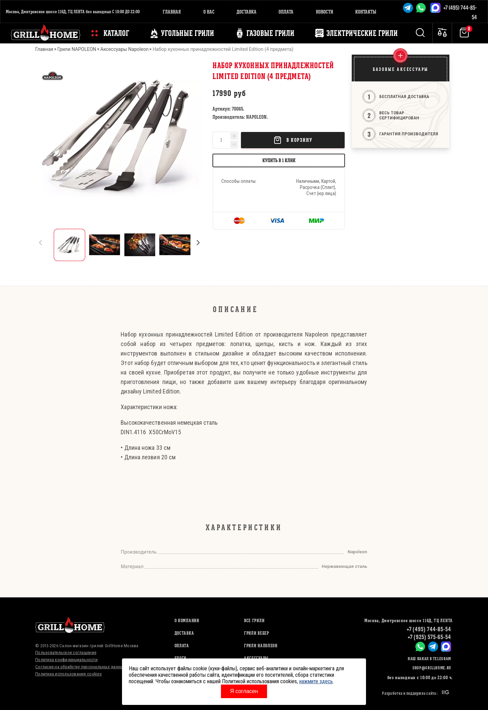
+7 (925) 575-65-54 (429, 637)
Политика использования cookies (68, 673)
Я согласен (244, 691)
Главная (172, 12)
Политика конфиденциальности (66, 659)
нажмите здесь (316, 681)
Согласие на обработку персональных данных (80, 666)
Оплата (286, 12)
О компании (187, 620)
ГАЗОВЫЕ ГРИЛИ (270, 33)
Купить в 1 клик (279, 160)
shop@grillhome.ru (431, 668)
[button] (201, 244)
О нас (209, 12)
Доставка (247, 12)
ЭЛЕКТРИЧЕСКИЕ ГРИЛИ (362, 33)
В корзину (292, 140)
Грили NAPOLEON (76, 49)
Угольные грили (187, 33)
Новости (324, 12)
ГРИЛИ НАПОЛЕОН (261, 645)
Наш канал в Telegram (429, 658)
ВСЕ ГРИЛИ (254, 620)
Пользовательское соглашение (65, 652)
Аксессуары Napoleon (124, 49)
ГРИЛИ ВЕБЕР (256, 633)
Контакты (365, 12)
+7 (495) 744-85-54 (429, 629)
